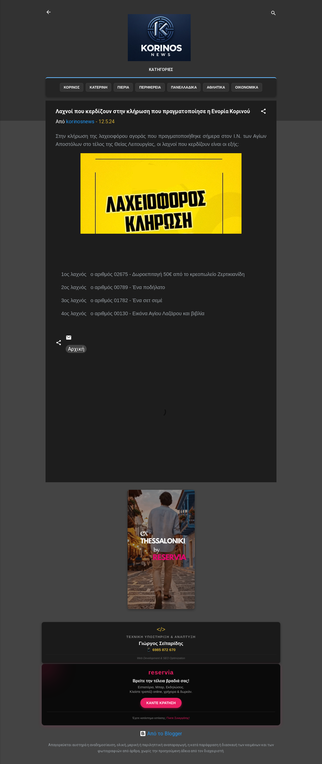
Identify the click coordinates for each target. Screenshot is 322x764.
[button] (263, 111)
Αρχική (76, 349)
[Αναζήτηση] (273, 13)
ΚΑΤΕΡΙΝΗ (98, 87)
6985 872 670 (161, 649)
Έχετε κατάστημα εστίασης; (160, 717)
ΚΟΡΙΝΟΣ (71, 87)
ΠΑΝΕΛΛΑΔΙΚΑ (184, 87)
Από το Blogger (161, 734)
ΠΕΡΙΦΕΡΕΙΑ (150, 87)
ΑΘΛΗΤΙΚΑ (216, 87)
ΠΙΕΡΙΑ (123, 87)
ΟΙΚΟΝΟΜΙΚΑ (246, 87)
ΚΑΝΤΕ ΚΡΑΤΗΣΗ (161, 703)
